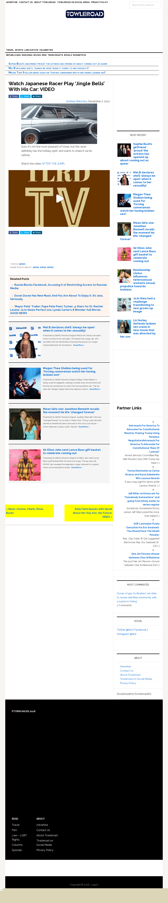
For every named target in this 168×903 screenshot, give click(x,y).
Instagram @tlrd (126, 634)
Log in (94, 884)
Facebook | (141, 629)
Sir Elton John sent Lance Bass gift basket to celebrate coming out (72, 451)
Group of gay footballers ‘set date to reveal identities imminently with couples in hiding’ (137, 597)
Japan (36, 267)
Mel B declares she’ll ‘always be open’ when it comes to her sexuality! (49, 68)
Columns (17, 844)
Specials (17, 850)
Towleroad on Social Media (136, 678)
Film (14, 830)
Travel (15, 824)
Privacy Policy (128, 683)
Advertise (125, 666)
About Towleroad (130, 674)
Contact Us (126, 670)
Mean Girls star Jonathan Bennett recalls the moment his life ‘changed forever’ (71, 410)
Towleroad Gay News (85, 14)
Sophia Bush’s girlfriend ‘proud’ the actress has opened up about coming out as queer (58, 63)
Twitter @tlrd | (125, 629)
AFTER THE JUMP (52, 163)
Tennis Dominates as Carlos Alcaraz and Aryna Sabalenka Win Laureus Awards (142, 474)
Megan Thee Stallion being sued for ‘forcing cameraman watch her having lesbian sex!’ (57, 72)
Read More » (78, 345)
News (22, 264)
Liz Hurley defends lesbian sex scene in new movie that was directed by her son (138, 328)
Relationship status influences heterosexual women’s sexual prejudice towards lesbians (137, 279)
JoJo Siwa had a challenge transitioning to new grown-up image (144, 305)
